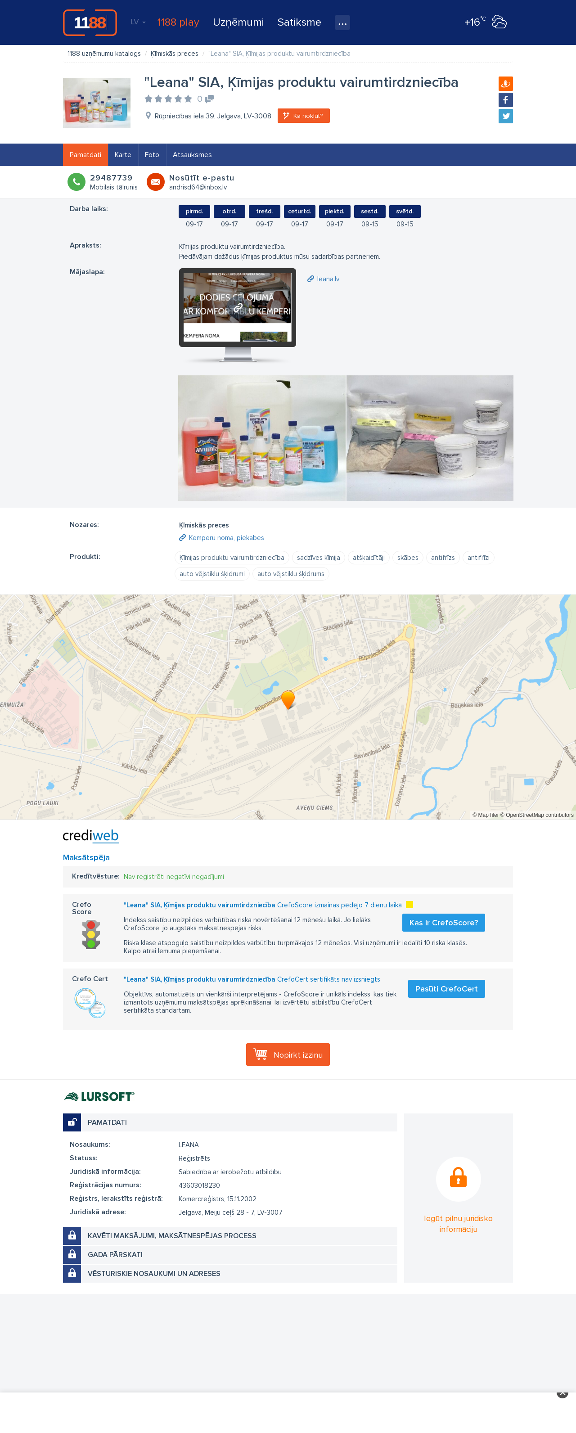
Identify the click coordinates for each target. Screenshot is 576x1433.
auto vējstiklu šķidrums (290, 574)
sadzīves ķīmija (318, 558)
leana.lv (328, 279)
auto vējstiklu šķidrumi (212, 574)
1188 (90, 22)
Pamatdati (85, 154)
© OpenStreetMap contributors (537, 815)
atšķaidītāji (369, 558)
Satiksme (299, 22)
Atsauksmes (192, 154)
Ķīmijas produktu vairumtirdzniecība (232, 558)
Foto (152, 154)
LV (138, 22)
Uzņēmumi (238, 22)
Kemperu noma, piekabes (226, 538)
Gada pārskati (115, 1254)
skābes (407, 558)
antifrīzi (479, 558)
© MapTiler (485, 815)
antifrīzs (443, 558)
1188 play (178, 22)
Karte (123, 154)
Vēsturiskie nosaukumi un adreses (154, 1273)
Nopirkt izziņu (298, 1055)
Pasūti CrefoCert (446, 989)
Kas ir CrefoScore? (444, 923)
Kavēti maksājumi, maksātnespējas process (172, 1235)
